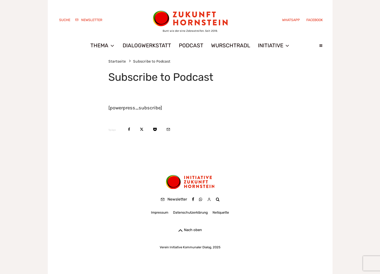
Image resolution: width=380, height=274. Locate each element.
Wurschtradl (230, 45)
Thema (99, 45)
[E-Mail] (168, 129)
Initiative (270, 45)
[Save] (155, 129)
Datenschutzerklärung (190, 212)
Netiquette (221, 212)
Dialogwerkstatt (147, 45)
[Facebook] (313, 20)
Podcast (191, 45)
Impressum (159, 212)
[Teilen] (129, 129)
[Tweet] (141, 129)
